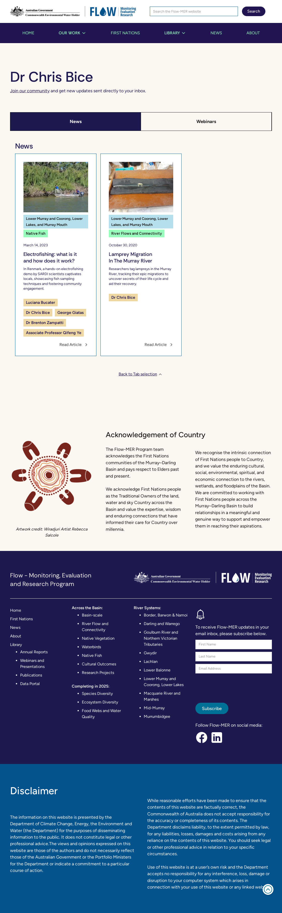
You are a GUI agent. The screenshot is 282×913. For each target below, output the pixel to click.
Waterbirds (91, 646)
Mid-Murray (154, 707)
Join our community (30, 90)
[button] (72, 33)
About (253, 33)
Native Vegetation (98, 638)
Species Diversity (97, 693)
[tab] (75, 121)
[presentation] (233, 686)
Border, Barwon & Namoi (166, 615)
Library (16, 644)
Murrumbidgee (157, 716)
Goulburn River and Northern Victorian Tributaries (161, 638)
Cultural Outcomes (99, 664)
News (216, 33)
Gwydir (150, 653)
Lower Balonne (157, 670)
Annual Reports (34, 652)
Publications (31, 675)
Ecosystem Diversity (100, 702)
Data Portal (30, 683)
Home (28, 33)
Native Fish (92, 655)
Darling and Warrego (162, 623)
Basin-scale (92, 615)
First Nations (125, 33)
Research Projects (98, 672)
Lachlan (151, 661)
